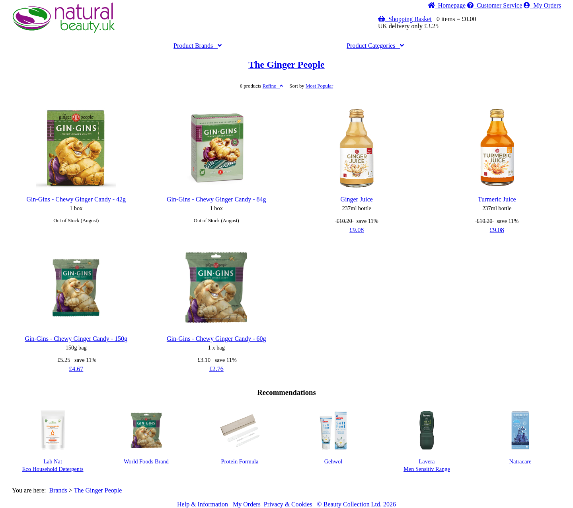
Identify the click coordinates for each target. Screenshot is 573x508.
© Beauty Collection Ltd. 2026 (356, 504)
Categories (375, 45)
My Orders (542, 5)
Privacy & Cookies (288, 504)
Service (494, 5)
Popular (319, 86)
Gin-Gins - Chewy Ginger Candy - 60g (216, 338)
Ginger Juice (357, 199)
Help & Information (202, 504)
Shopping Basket (405, 19)
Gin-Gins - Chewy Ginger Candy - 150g (76, 338)
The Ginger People (286, 64)
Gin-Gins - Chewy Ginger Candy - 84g (216, 199)
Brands (197, 45)
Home (447, 5)
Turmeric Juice (497, 199)
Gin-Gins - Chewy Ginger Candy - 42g (76, 199)
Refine (273, 86)
